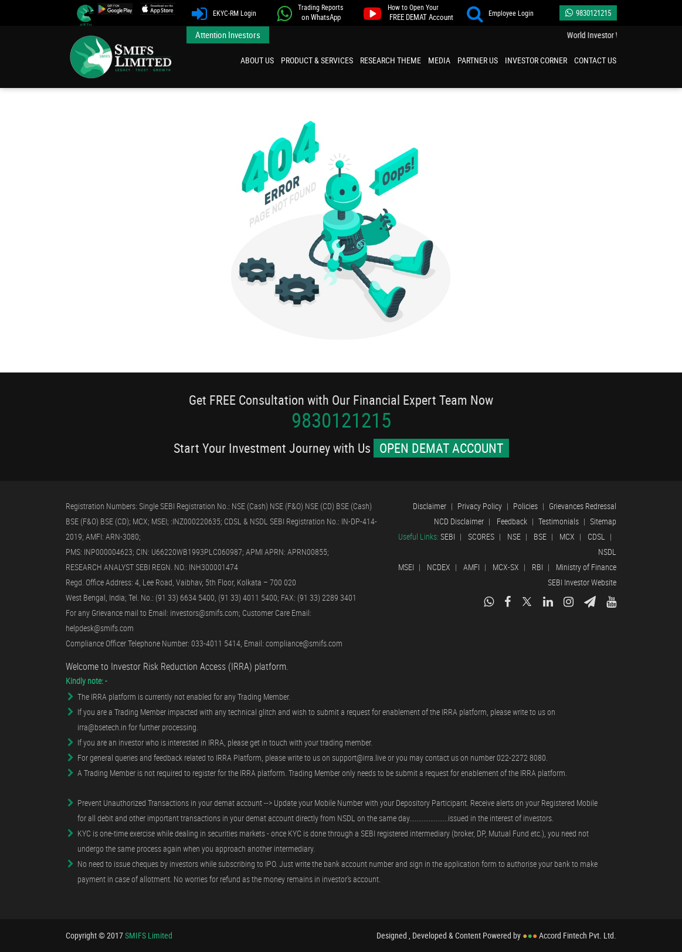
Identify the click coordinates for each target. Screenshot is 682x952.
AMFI (471, 566)
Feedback (512, 521)
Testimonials (558, 521)
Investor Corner (536, 60)
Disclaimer (429, 505)
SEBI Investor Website (582, 582)
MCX (567, 536)
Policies (525, 505)
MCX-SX (506, 566)
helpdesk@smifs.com (100, 627)
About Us (257, 60)
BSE (540, 536)
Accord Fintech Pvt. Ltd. (577, 935)
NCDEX (438, 566)
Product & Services (317, 60)
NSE (514, 536)
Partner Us (477, 60)
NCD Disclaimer (459, 521)
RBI (537, 566)
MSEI (406, 566)
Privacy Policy (479, 505)
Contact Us (595, 60)
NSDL (607, 551)
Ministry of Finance (586, 566)
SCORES (481, 536)
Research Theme (390, 60)
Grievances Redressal (582, 505)
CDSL (596, 536)
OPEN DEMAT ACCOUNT (441, 447)
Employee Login (504, 13)
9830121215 (588, 13)
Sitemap (603, 521)
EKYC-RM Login (227, 13)
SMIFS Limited (121, 57)
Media (439, 60)
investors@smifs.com (204, 612)
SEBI (447, 536)
